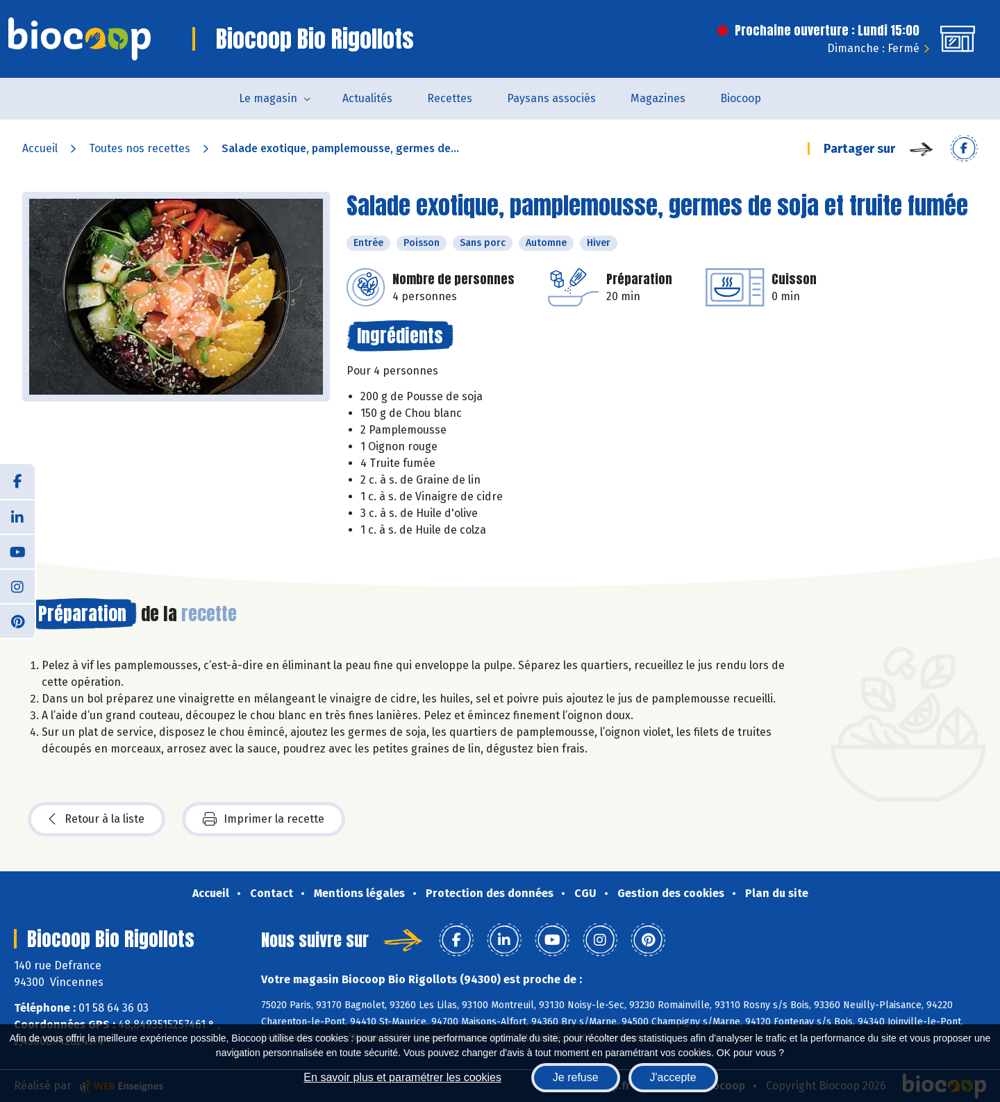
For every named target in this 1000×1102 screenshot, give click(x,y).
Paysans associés (551, 98)
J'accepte (673, 1077)
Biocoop (740, 98)
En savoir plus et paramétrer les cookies (402, 1077)
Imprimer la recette (263, 819)
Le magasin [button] (268, 98)
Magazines (658, 98)
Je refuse (576, 1077)
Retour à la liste (96, 819)
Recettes (449, 98)
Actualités (367, 98)
